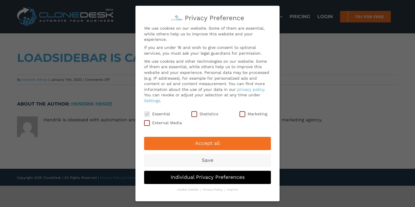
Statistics (204, 112)
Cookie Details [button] (188, 188)
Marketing (253, 112)
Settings (152, 99)
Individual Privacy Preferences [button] (208, 176)
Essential (157, 112)
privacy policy (250, 87)
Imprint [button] (232, 188)
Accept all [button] (207, 142)
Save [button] (207, 159)
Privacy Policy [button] (213, 188)
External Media (163, 121)
